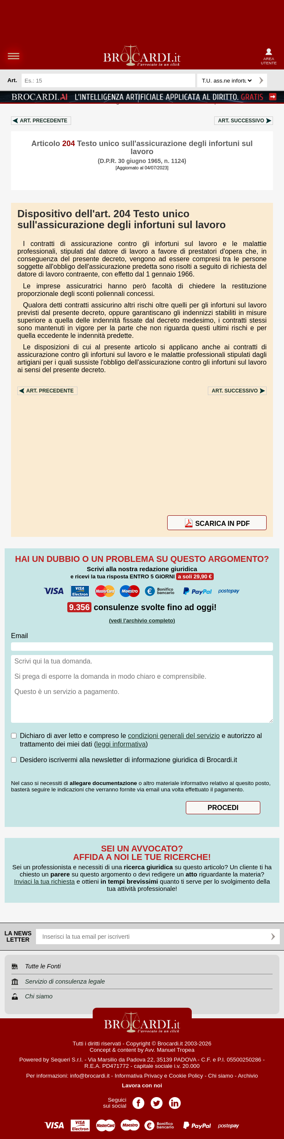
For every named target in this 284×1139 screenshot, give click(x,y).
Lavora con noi (142, 1085)
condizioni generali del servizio (174, 735)
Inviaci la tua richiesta (44, 881)
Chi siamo (220, 1076)
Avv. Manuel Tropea (169, 1050)
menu (13, 55)
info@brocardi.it (90, 1076)
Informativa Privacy (139, 1076)
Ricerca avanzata (275, 80)
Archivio (248, 1076)
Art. (43, 121)
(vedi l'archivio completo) (142, 620)
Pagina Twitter (157, 1100)
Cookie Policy (186, 1076)
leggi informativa (121, 744)
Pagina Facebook (138, 1100)
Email (19, 635)
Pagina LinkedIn (175, 1100)
